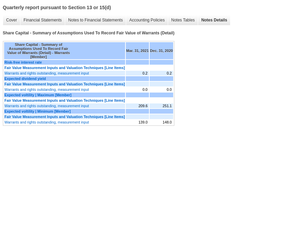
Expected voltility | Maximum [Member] (38, 95)
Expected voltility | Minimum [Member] (37, 111)
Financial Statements (43, 20)
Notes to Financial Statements (95, 20)
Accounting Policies (147, 20)
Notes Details (214, 20)
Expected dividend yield (25, 79)
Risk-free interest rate (23, 62)
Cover (11, 20)
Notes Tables (183, 20)
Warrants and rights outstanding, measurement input (46, 73)
